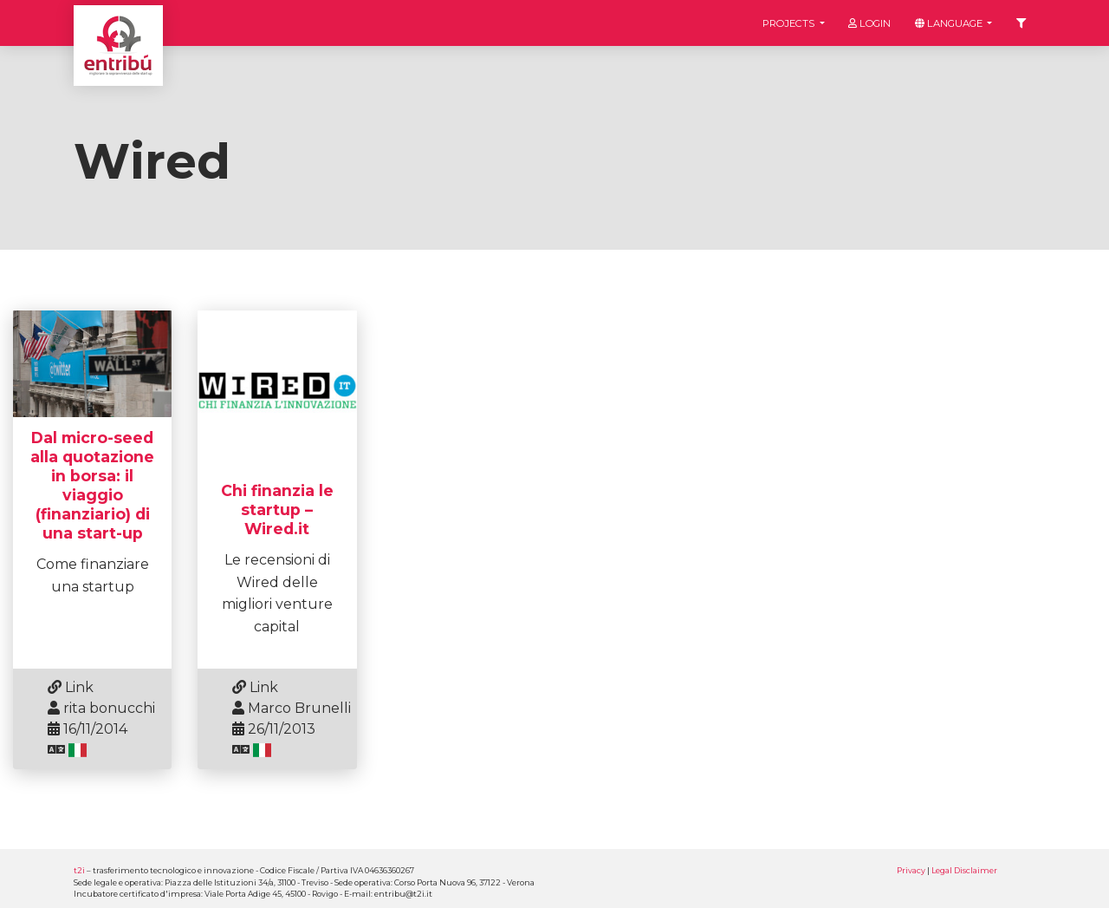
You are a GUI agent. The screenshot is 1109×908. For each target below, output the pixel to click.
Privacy (911, 870)
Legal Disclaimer (964, 870)
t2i (79, 870)
